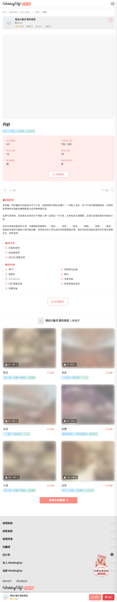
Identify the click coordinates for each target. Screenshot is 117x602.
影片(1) (39, 26)
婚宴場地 (13, 12)
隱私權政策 (21, 581)
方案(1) (48, 26)
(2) (22, 26)
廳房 (37, 12)
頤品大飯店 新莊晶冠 (26, 12)
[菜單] (112, 4)
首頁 (4, 12)
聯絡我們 (7, 581)
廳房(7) (29, 26)
